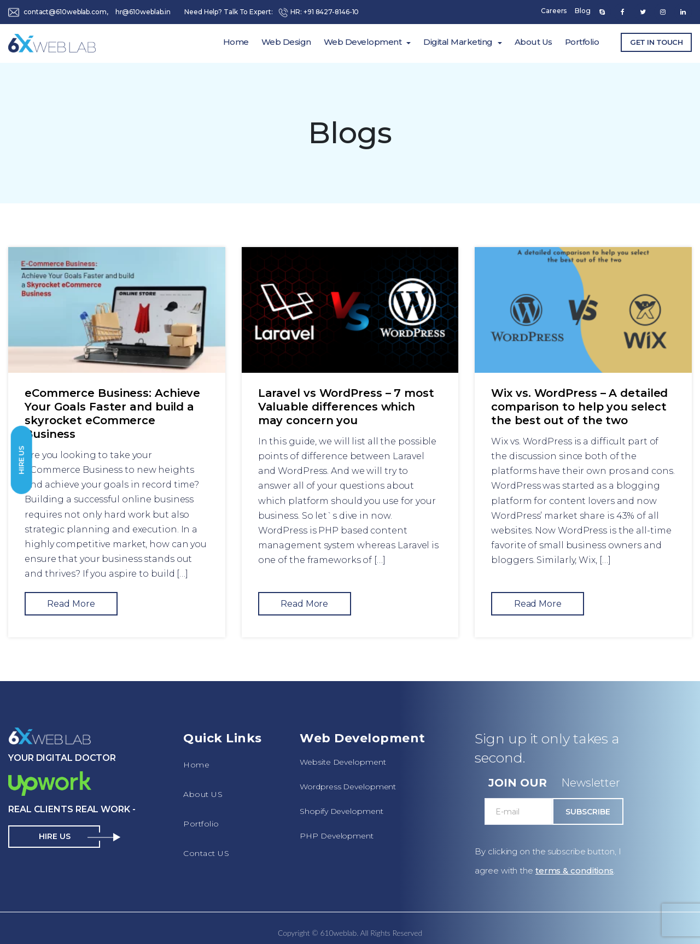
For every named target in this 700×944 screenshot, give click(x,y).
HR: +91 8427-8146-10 (318, 12)
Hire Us (21, 459)
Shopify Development (341, 811)
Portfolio (582, 42)
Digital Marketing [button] (458, 42)
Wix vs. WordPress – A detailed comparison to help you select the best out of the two (579, 406)
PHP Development (337, 836)
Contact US (206, 853)
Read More (71, 604)
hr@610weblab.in (143, 12)
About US (203, 794)
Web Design (286, 42)
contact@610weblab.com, (66, 12)
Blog (583, 11)
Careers (554, 11)
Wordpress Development (348, 786)
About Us (533, 42)
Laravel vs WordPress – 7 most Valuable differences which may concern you (346, 406)
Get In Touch (656, 42)
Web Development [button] (363, 42)
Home (236, 42)
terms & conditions (574, 870)
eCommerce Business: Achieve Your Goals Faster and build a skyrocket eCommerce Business (112, 413)
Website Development (343, 762)
